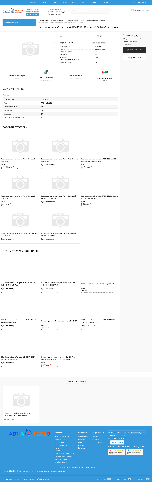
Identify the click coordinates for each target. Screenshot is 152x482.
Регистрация (142, 2)
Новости (74, 2)
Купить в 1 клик (134, 57)
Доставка (54, 2)
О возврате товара (88, 36)
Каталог (33, 2)
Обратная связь (11, 479)
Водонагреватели (62, 436)
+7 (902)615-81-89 (32, 11)
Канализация (60, 439)
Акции (64, 2)
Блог (84, 2)
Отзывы (93, 2)
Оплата (43, 2)
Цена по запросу (60, 166)
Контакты (82, 448)
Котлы (57, 448)
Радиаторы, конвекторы (64, 454)
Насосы (58, 451)
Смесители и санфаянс (64, 456)
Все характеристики (99, 43)
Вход (134, 2)
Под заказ (127, 44)
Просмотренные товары (76, 382)
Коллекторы (59, 442)
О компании (83, 436)
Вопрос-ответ (97, 442)
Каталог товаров (19, 22)
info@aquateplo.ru (54, 9)
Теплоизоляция (61, 459)
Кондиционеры (61, 445)
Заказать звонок (32, 14)
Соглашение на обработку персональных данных (77, 467)
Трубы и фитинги (61, 462)
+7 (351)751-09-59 (32, 9)
